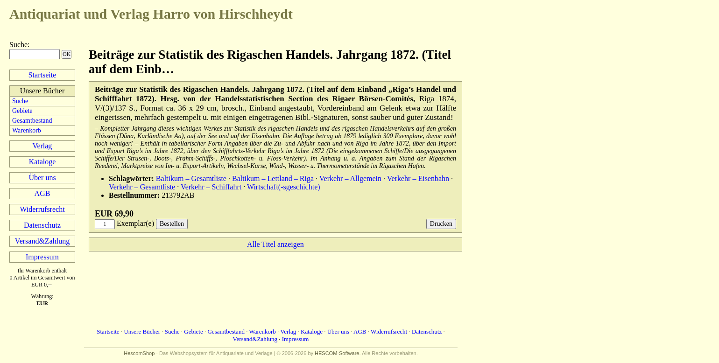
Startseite (42, 75)
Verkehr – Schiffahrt (211, 187)
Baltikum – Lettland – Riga (273, 178)
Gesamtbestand (32, 120)
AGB (42, 193)
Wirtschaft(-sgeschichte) (283, 187)
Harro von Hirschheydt (151, 13)
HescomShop (139, 353)
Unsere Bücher (142, 331)
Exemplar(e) (135, 223)
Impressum (42, 257)
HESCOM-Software (337, 353)
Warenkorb (26, 130)
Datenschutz (42, 225)
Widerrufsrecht (42, 209)
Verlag (42, 146)
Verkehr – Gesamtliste (142, 187)
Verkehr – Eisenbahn (418, 178)
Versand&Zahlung (42, 241)
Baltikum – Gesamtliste (191, 178)
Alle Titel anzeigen (275, 244)
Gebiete (22, 110)
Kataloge (42, 162)
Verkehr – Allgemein (350, 178)
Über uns (42, 178)
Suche (18, 45)
